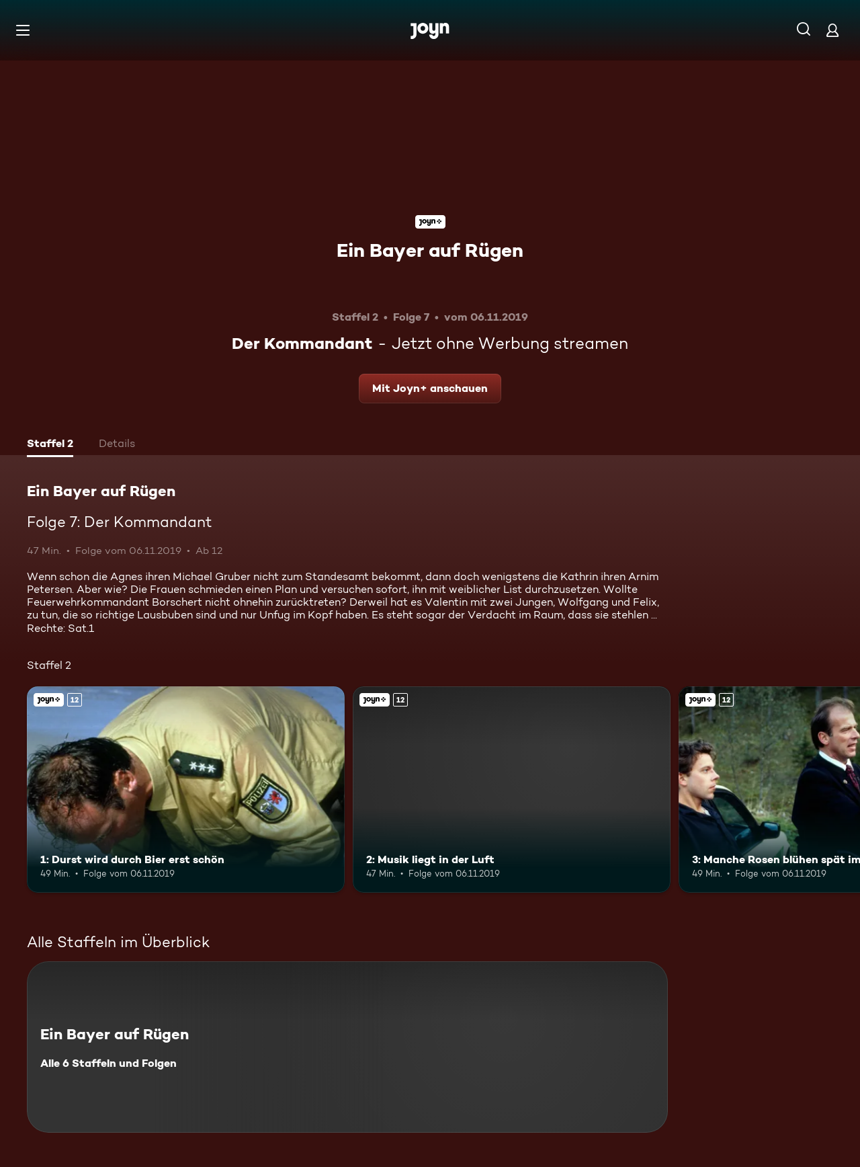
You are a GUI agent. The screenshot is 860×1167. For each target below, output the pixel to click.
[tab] (50, 445)
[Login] (832, 30)
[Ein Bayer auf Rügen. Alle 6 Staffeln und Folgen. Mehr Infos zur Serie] (347, 1047)
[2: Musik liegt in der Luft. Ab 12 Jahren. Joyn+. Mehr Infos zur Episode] (512, 789)
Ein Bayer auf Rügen (430, 250)
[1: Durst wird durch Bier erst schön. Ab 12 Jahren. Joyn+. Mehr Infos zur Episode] (186, 789)
